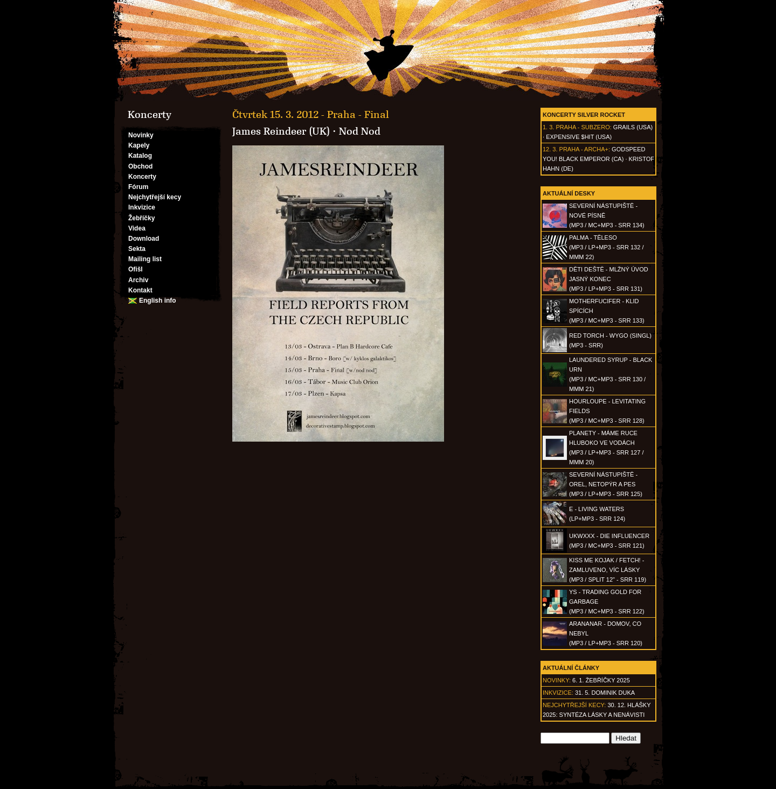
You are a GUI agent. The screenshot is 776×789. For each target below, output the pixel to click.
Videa (137, 228)
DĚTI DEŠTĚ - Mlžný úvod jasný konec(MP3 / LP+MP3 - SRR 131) (608, 279)
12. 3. (550, 149)
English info (157, 300)
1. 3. (548, 127)
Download (143, 238)
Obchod (140, 166)
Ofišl (135, 269)
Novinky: (557, 680)
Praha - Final (358, 115)
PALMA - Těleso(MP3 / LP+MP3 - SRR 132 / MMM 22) (606, 247)
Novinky (141, 135)
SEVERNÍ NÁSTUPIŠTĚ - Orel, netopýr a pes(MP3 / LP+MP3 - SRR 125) (605, 484)
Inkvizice (141, 207)
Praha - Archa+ (583, 149)
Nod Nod (359, 131)
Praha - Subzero (582, 127)
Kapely (138, 145)
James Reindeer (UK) (281, 131)
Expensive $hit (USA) (579, 137)
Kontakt (140, 290)
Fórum (138, 187)
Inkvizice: (558, 692)
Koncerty (142, 176)
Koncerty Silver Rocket (584, 114)
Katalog (140, 155)
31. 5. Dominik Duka (605, 692)
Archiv (138, 280)
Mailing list (145, 259)
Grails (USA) (633, 127)
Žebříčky (141, 218)
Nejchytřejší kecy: (574, 705)
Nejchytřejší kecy (154, 197)
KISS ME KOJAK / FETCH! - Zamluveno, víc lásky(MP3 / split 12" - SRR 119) (607, 570)
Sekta (137, 249)
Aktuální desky (569, 193)
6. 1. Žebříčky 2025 (601, 680)
